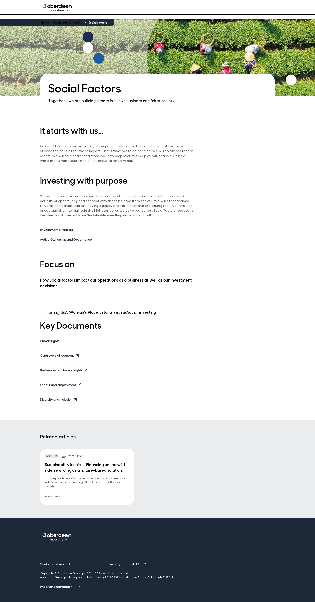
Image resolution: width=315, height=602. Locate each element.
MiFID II (138, 564)
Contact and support (55, 564)
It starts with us (112, 312)
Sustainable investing (104, 215)
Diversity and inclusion (58, 399)
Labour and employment (60, 385)
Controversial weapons (59, 355)
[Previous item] (258, 437)
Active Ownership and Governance (66, 239)
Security (117, 564)
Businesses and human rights (63, 370)
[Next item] (271, 437)
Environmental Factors (56, 230)
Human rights (52, 312)
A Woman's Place (81, 312)
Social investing (141, 312)
